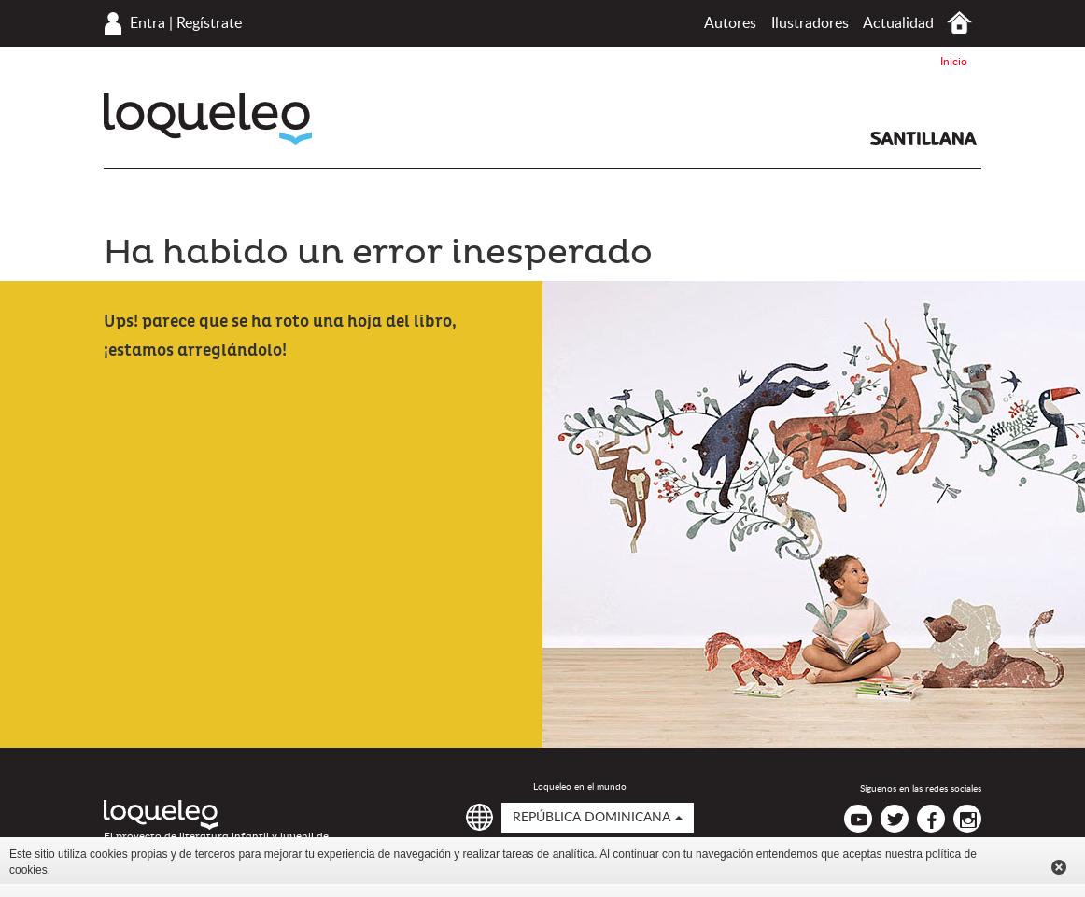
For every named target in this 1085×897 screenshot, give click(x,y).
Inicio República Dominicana (959, 23)
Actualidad (898, 23)
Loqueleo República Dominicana (208, 119)
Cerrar (1058, 867)
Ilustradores (810, 23)
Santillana (923, 138)
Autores (730, 23)
